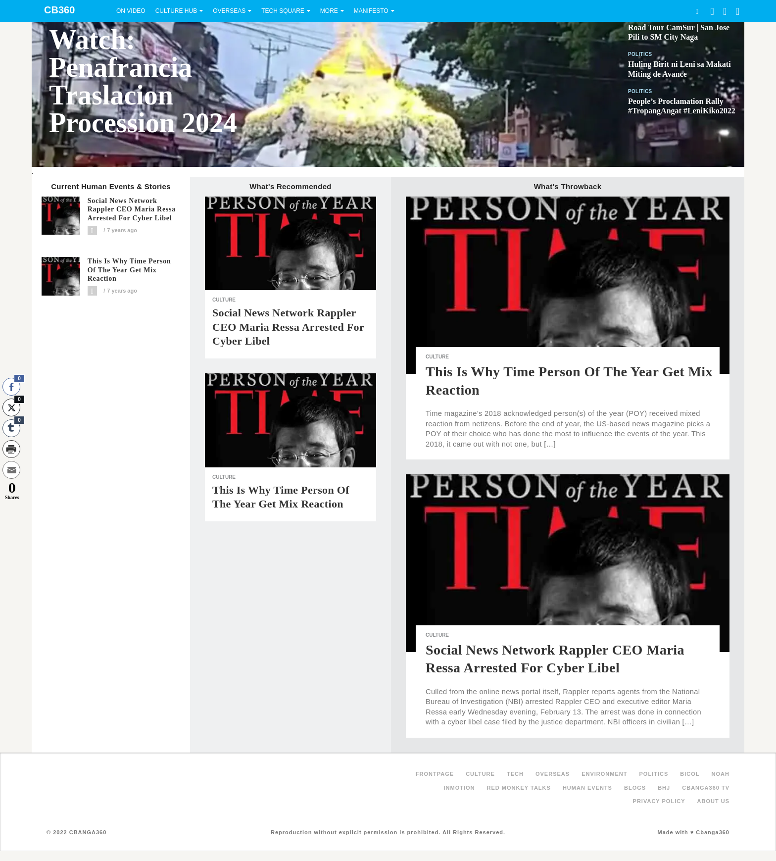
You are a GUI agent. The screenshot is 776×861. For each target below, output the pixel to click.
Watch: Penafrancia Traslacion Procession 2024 (143, 81)
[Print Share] (11, 449)
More (329, 10)
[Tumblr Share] (11, 428)
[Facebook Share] (11, 387)
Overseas (229, 10)
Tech (515, 774)
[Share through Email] (11, 470)
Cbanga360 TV (705, 788)
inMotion (459, 788)
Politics (640, 54)
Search (696, 11)
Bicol (689, 774)
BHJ (664, 788)
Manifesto (371, 10)
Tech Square (282, 10)
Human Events (587, 788)
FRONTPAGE (435, 774)
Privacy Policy (659, 801)
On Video (131, 10)
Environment (604, 774)
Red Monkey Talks (519, 788)
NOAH (720, 774)
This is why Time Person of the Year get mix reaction (129, 270)
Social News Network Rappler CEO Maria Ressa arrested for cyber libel (132, 209)
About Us (713, 801)
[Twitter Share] (11, 407)
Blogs (635, 788)
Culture (224, 300)
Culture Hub (176, 10)
